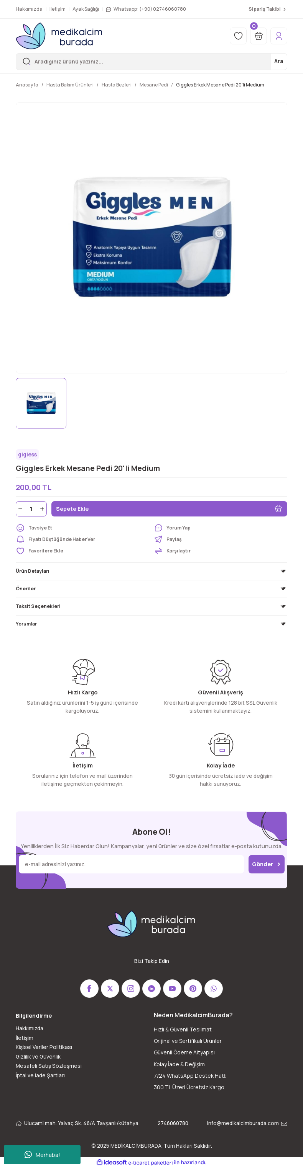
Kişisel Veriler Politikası (44, 1047)
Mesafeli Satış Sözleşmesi (49, 1065)
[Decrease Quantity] (19, 508)
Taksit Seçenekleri (38, 606)
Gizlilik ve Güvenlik (38, 1056)
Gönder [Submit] (266, 864)
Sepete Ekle (169, 508)
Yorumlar (26, 624)
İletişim (24, 1037)
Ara (278, 61)
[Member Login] (278, 36)
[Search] (151, 61)
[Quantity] (31, 508)
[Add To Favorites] (82, 550)
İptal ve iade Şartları (40, 1075)
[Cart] (258, 36)
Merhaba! (42, 1154)
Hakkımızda (29, 1028)
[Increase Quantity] (43, 508)
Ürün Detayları (32, 571)
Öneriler (26, 588)
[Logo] (59, 36)
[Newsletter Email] (131, 864)
